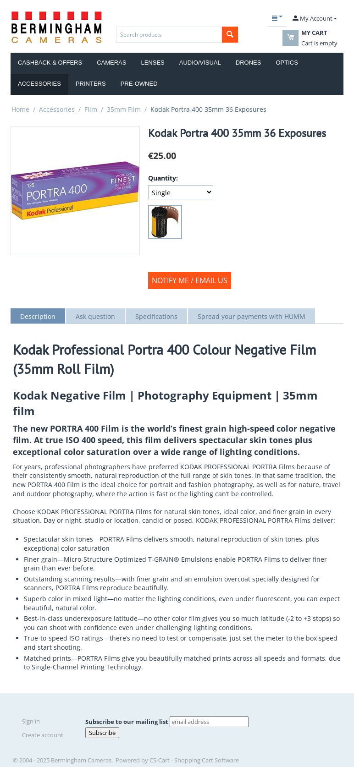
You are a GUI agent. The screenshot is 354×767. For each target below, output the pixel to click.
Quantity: (163, 178)
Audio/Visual (200, 62)
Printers (91, 83)
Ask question (95, 316)
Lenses (152, 62)
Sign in (31, 721)
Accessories (39, 83)
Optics (287, 62)
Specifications (156, 316)
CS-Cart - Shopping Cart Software (194, 760)
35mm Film (124, 109)
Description (37, 316)
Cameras (111, 62)
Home (20, 109)
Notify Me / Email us (189, 280)
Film (90, 109)
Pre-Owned (139, 83)
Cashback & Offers (50, 62)
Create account (42, 735)
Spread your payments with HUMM (251, 316)
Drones (248, 62)
